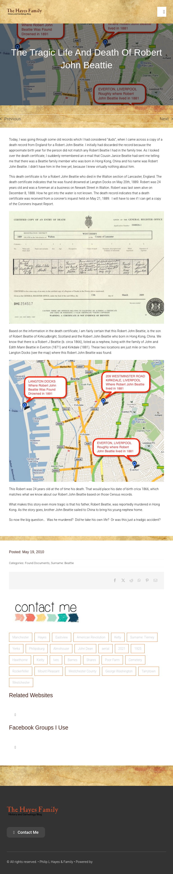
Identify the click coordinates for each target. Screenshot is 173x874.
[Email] (155, 580)
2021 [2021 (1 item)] (121, 648)
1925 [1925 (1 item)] (137, 648)
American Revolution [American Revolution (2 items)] (91, 637)
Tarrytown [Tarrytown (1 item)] (149, 671)
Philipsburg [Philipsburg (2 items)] (36, 648)
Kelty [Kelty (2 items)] (117, 637)
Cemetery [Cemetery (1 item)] (135, 660)
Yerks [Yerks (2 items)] (16, 648)
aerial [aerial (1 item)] (105, 648)
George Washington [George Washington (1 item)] (119, 671)
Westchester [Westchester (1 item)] (21, 682)
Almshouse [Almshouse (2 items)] (61, 648)
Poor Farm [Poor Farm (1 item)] (112, 660)
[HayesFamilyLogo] (24, 10)
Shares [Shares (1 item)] (91, 660)
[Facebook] (115, 580)
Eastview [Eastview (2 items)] (61, 637)
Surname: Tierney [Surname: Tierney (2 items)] (142, 637)
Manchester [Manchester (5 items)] (20, 637)
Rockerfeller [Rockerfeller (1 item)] (20, 671)
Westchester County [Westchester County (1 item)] (82, 671)
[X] (123, 580)
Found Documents (37, 563)
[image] (46, 596)
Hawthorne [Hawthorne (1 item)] (20, 660)
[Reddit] (131, 580)
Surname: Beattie (62, 563)
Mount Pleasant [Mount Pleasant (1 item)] (49, 671)
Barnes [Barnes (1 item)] (72, 660)
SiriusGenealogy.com (108, 862)
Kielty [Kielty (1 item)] (40, 660)
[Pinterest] (147, 580)
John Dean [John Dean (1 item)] (85, 648)
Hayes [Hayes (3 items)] (42, 637)
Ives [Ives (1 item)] (56, 660)
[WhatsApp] (139, 580)
